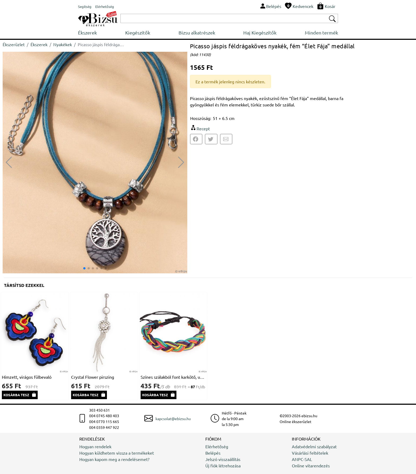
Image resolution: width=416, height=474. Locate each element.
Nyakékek (62, 44)
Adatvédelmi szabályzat (314, 446)
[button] (181, 162)
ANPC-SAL (302, 459)
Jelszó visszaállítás (222, 459)
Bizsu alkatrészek (197, 32)
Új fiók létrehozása (223, 465)
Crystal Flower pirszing (92, 377)
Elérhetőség (216, 446)
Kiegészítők (137, 32)
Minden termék (321, 32)
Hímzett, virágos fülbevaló (26, 377)
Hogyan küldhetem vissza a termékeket (116, 452)
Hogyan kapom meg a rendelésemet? (114, 459)
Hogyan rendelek (95, 446)
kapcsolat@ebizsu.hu (173, 418)
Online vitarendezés (311, 465)
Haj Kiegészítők (259, 32)
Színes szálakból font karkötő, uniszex (173, 377)
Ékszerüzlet (14, 44)
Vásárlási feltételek (310, 452)
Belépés (212, 452)
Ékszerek (87, 32)
